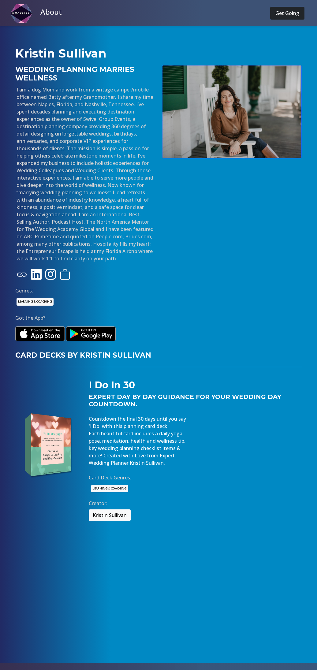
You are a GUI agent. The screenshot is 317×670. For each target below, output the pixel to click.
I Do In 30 (112, 385)
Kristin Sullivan (110, 515)
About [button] (51, 12)
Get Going (287, 13)
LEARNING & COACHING (35, 301)
